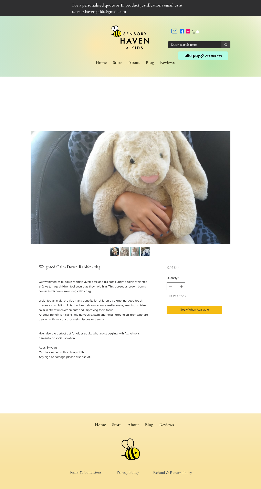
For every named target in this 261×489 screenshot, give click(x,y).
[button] (195, 31)
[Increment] (182, 286)
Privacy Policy (128, 472)
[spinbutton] (176, 286)
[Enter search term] (192, 45)
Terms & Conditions (85, 472)
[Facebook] (182, 31)
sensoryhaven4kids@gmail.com (99, 11)
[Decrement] (170, 286)
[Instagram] (188, 31)
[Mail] (174, 30)
